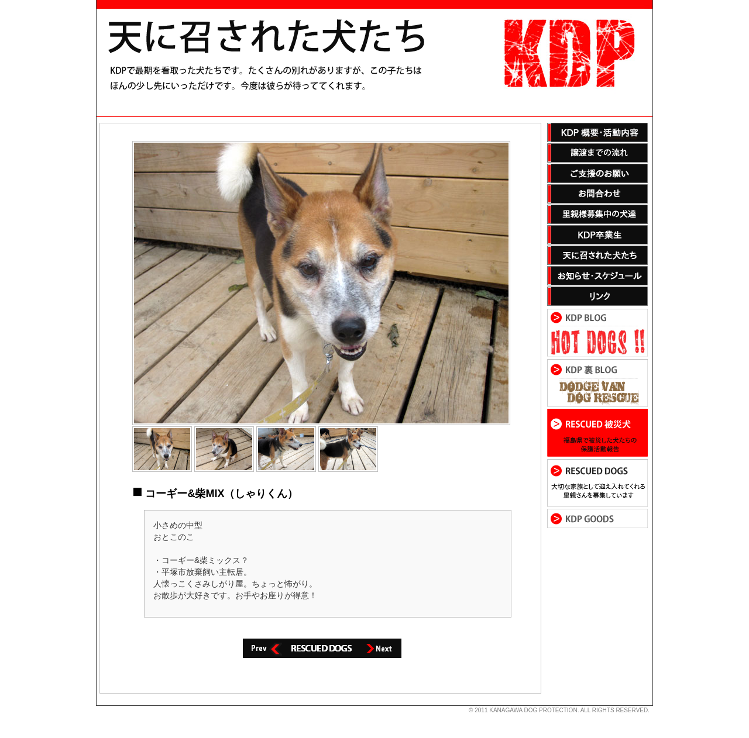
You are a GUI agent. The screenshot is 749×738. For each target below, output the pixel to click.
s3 (101, 705)
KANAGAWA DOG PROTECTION (533, 710)
